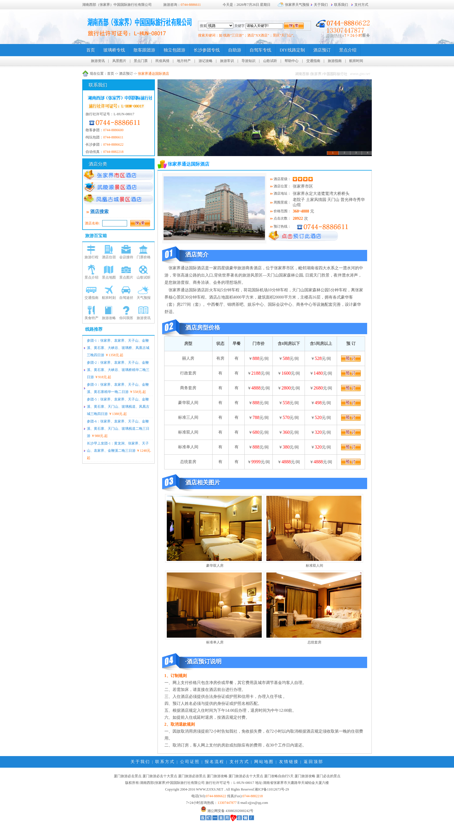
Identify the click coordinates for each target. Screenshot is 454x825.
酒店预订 (126, 74)
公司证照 (190, 762)
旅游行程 (91, 257)
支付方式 (361, 5)
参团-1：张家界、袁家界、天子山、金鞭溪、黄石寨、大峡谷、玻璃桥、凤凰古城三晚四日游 (118, 348)
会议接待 (126, 257)
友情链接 (289, 762)
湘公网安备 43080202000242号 (230, 811)
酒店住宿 (109, 257)
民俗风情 (162, 61)
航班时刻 (109, 298)
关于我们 (321, 5)
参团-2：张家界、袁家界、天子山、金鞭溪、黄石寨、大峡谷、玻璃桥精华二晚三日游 (118, 370)
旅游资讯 (98, 61)
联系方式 (165, 762)
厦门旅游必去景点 (128, 776)
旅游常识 (227, 61)
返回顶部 (313, 762)
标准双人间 (314, 566)
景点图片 (126, 277)
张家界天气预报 (297, 5)
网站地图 (264, 762)
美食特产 (91, 318)
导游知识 (248, 61)
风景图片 (119, 61)
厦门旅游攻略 (217, 776)
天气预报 (144, 298)
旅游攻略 (109, 318)
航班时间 (356, 61)
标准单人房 (215, 642)
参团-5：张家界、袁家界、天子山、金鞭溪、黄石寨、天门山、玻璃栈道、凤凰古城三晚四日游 (118, 406)
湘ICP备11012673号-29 (272, 789)
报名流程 (214, 762)
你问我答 (126, 318)
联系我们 (341, 5)
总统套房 (314, 642)
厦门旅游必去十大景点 (159, 776)
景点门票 (141, 61)
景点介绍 (91, 277)
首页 (110, 74)
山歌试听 (270, 61)
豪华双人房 (215, 566)
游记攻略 (206, 61)
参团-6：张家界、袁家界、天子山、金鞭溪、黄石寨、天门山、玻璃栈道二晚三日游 (118, 428)
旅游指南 (335, 61)
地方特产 (184, 61)
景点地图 (109, 277)
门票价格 (144, 257)
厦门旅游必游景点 (192, 776)
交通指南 (313, 61)
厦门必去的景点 (328, 776)
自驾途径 (126, 298)
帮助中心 (292, 61)
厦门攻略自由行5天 (279, 776)
